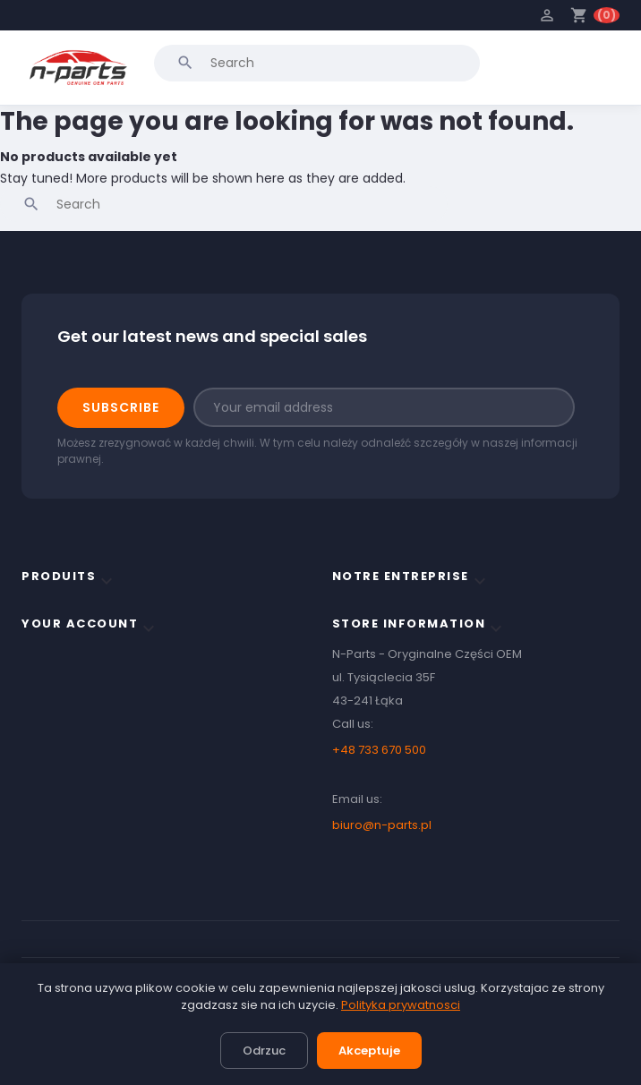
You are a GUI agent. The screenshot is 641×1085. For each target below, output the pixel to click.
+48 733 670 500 (379, 749)
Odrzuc (264, 1050)
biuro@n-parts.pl (382, 824)
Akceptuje (369, 1050)
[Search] (317, 63)
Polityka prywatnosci (400, 1004)
